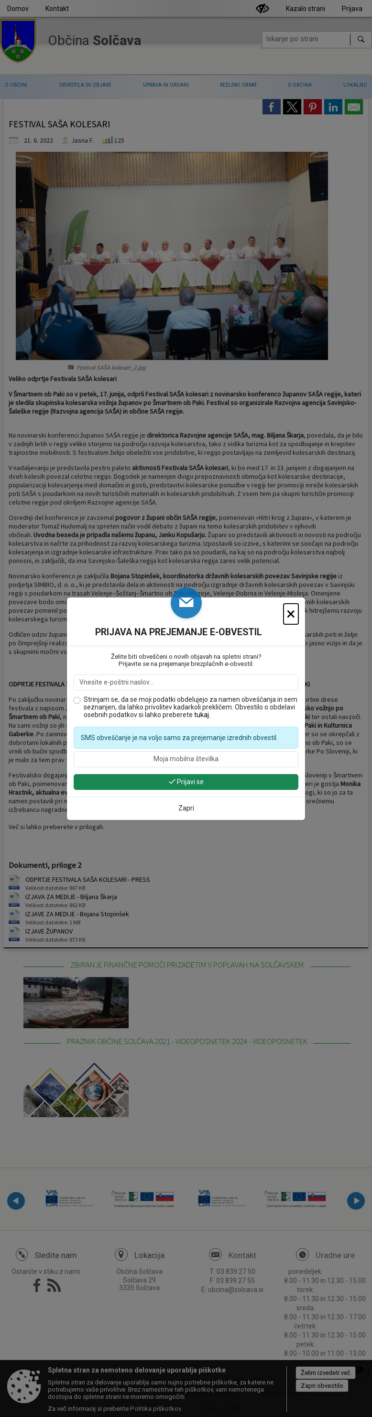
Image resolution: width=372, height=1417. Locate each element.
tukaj (201, 715)
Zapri (186, 808)
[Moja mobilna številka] (186, 759)
